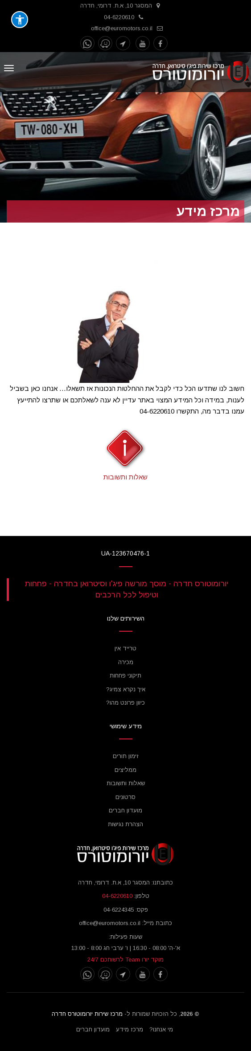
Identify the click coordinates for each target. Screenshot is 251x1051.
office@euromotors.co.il (121, 28)
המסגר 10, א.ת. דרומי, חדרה (116, 5)
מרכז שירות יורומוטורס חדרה (87, 1013)
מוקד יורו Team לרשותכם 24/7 (125, 959)
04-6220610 (119, 17)
